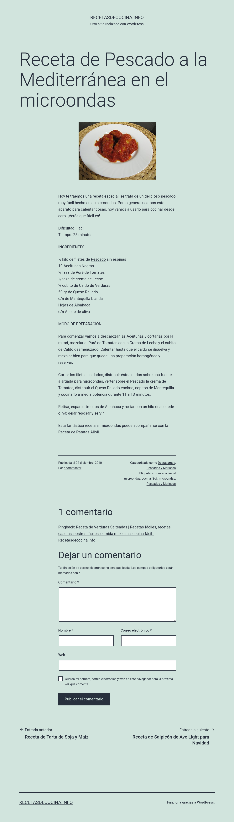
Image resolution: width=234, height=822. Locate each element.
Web (61, 655)
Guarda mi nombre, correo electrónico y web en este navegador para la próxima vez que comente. (119, 681)
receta (98, 196)
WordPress (205, 802)
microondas (167, 478)
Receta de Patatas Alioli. (79, 432)
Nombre (65, 630)
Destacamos (166, 463)
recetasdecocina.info (117, 17)
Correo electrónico (136, 630)
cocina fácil (150, 478)
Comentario (68, 582)
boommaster (72, 468)
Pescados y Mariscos (161, 468)
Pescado (98, 259)
